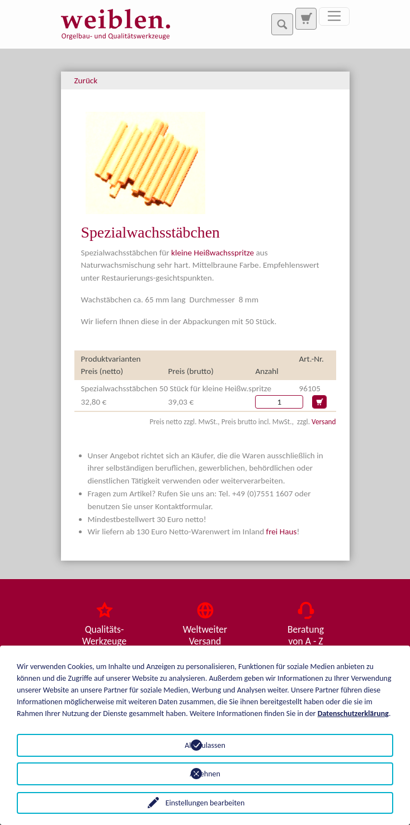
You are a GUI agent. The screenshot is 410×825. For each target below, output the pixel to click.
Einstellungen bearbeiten (205, 803)
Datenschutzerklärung (353, 713)
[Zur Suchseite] (306, 18)
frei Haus (281, 532)
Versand (324, 421)
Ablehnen (205, 774)
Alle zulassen (205, 745)
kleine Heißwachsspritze (212, 253)
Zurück (86, 80)
